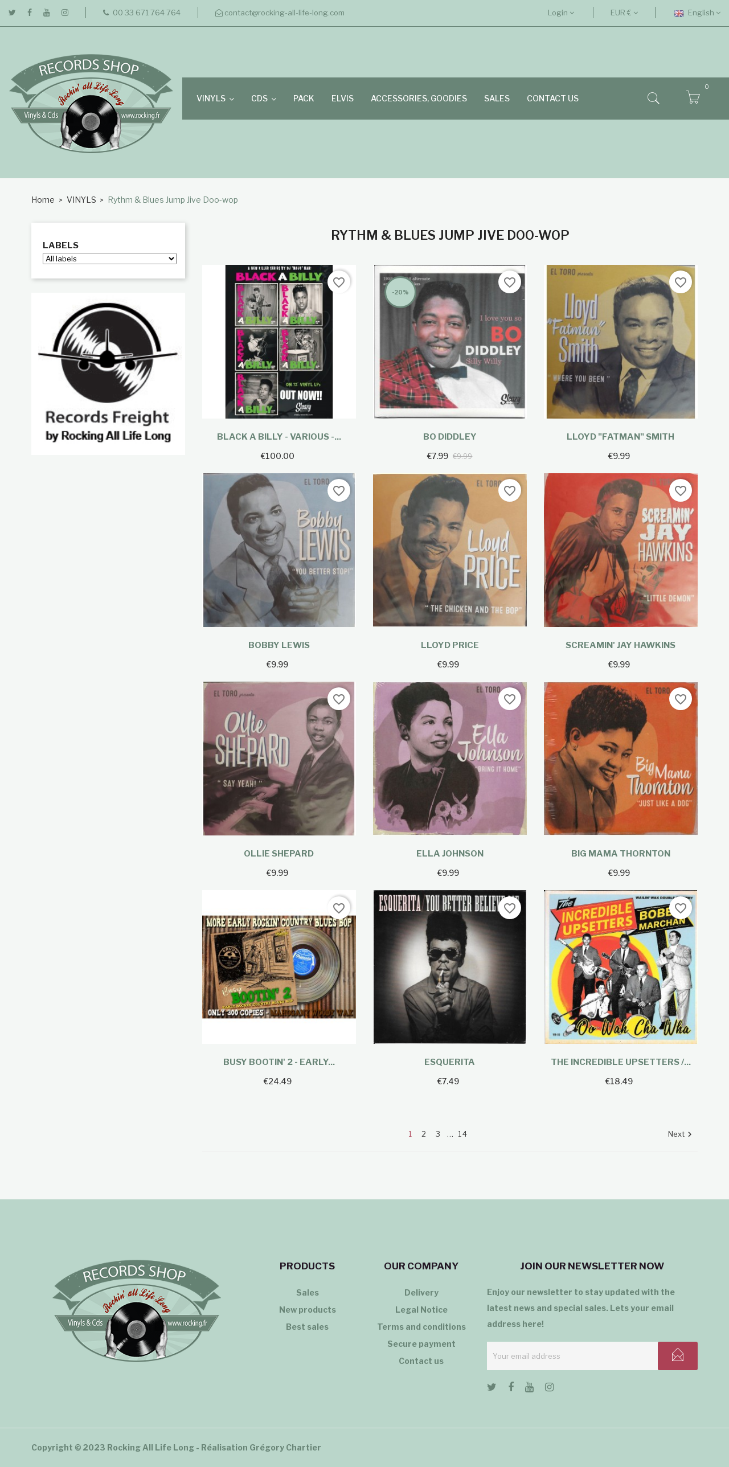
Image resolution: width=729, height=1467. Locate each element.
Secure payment (421, 1344)
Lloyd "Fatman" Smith (620, 437)
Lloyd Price (450, 645)
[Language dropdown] (697, 12)
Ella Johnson (450, 854)
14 (463, 1133)
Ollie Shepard (279, 854)
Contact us (421, 1361)
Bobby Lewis (279, 645)
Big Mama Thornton (620, 854)
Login (561, 12)
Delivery (421, 1292)
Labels (61, 246)
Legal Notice (421, 1309)
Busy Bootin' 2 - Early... (279, 1062)
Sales (307, 1292)
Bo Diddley (450, 437)
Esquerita (449, 1062)
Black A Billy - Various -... (279, 437)
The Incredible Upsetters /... (621, 1062)
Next (681, 1134)
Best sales (307, 1326)
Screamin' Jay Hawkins (620, 645)
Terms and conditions (421, 1326)
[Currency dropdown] (624, 12)
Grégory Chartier (285, 1447)
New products (307, 1309)
